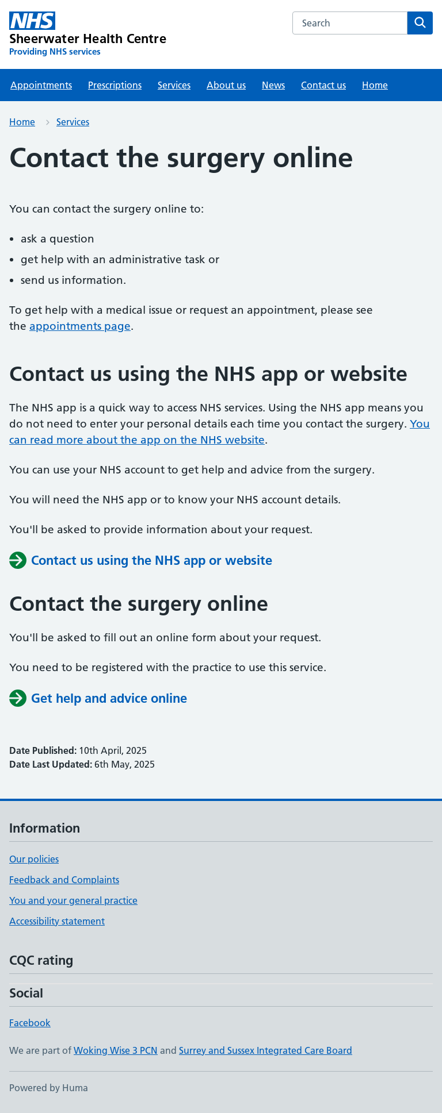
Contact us (323, 85)
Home (375, 85)
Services (174, 85)
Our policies (34, 859)
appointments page (80, 326)
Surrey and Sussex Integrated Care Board (265, 1050)
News (273, 85)
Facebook (30, 1023)
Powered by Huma (48, 1087)
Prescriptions (115, 85)
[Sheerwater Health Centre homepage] (87, 34)
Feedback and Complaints (64, 879)
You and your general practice (73, 900)
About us (226, 85)
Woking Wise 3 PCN (116, 1050)
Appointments (41, 85)
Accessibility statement (57, 921)
